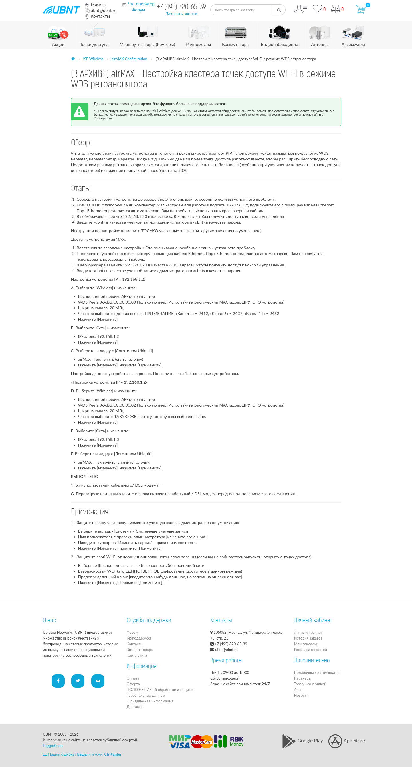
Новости (301, 695)
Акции (58, 34)
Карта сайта (137, 655)
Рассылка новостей (310, 649)
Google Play (302, 741)
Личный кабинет (308, 632)
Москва (95, 4)
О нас (49, 621)
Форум (138, 9)
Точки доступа (94, 34)
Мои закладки (306, 644)
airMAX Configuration (129, 59)
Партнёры (302, 678)
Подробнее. (53, 745)
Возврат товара (140, 649)
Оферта (133, 684)
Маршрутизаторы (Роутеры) (147, 34)
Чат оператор (141, 3)
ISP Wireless (93, 59)
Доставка (135, 706)
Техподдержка (139, 638)
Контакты (97, 16)
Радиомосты (198, 34)
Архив (299, 689)
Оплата (133, 678)
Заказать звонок (181, 13)
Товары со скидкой (310, 684)
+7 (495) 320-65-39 (181, 7)
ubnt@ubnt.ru (101, 10)
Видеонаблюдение (279, 34)
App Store (346, 741)
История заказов (308, 638)
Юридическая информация (150, 701)
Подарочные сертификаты (317, 672)
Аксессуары (353, 34)
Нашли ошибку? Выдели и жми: (82, 754)
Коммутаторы (236, 34)
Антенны (319, 34)
